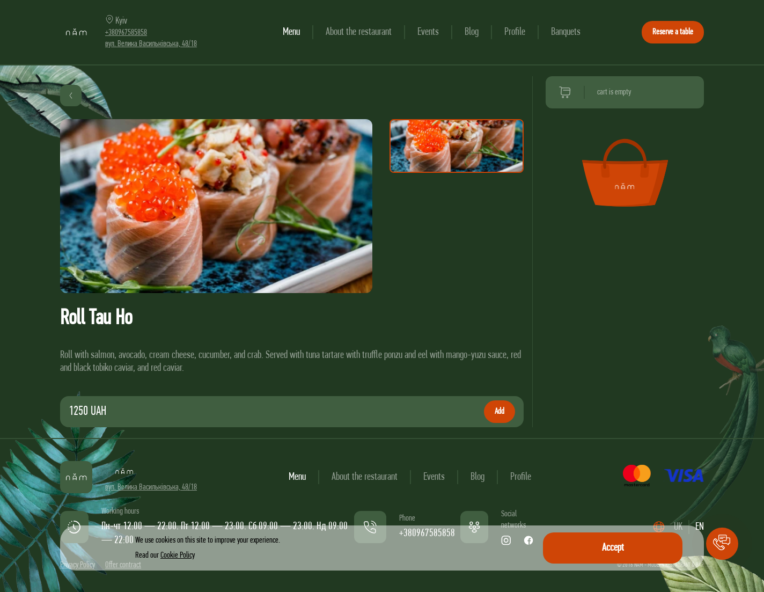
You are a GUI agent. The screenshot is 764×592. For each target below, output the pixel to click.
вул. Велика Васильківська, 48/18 (151, 44)
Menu (291, 32)
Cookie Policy (177, 555)
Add (499, 411)
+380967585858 (126, 32)
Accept (613, 548)
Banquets (566, 32)
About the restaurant (359, 32)
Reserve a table (672, 32)
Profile (514, 32)
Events (428, 32)
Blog (472, 32)
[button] (722, 544)
